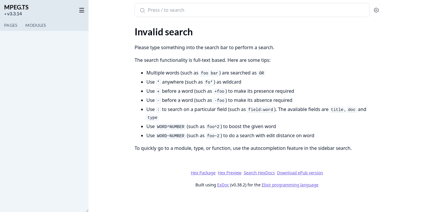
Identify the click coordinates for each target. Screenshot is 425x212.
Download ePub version (300, 172)
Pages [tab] (10, 25)
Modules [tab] (35, 25)
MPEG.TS (16, 7)
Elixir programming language (289, 185)
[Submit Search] (142, 10)
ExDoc (223, 185)
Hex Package (203, 172)
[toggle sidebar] (81, 9)
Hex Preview (229, 172)
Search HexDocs (258, 172)
